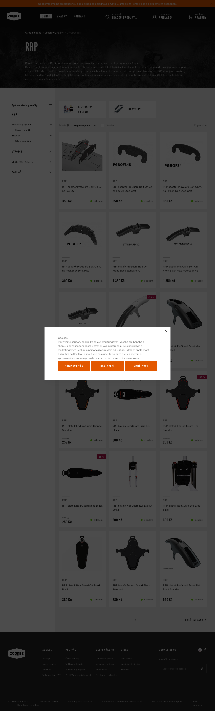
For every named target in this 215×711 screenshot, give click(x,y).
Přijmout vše (74, 365)
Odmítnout (141, 365)
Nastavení (107, 365)
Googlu (121, 350)
